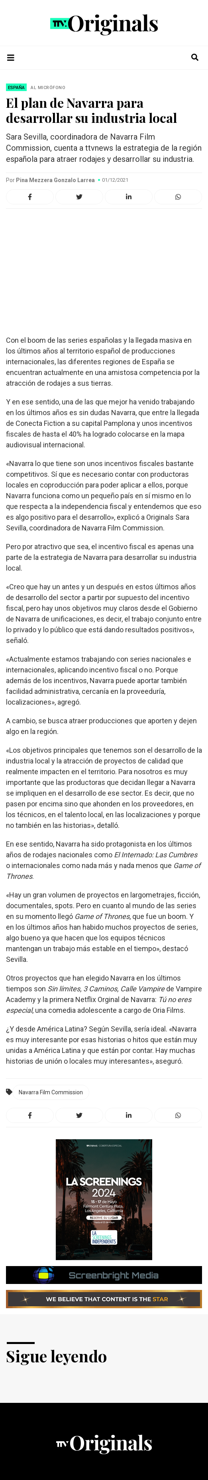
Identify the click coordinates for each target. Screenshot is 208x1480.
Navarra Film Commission (51, 1092)
